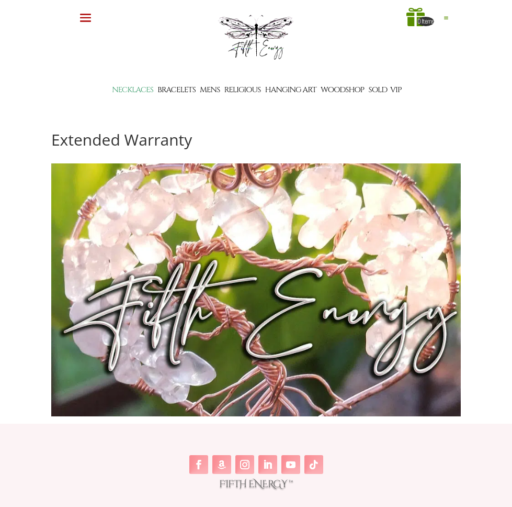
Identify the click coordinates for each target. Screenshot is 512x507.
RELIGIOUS (242, 89)
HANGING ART (290, 89)
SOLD (378, 89)
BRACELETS (176, 89)
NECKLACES (132, 89)
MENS (210, 89)
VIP (396, 89)
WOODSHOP (342, 89)
